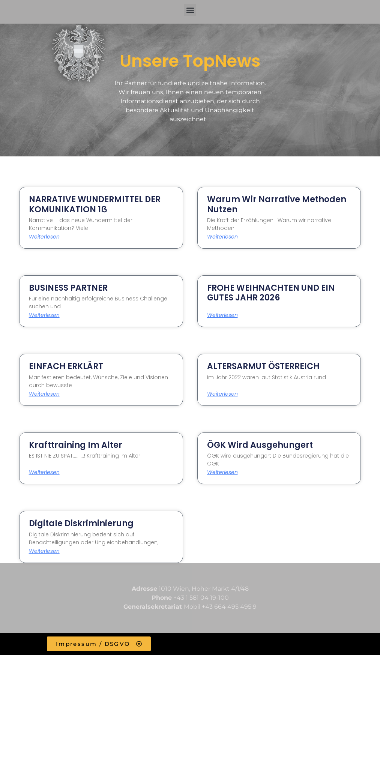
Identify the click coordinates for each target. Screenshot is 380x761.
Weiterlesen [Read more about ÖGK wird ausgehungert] (222, 472)
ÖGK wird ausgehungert (260, 445)
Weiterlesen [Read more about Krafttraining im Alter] (44, 472)
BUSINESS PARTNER (68, 288)
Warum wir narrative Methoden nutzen (276, 204)
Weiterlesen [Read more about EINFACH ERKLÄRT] (44, 393)
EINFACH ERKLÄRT (66, 366)
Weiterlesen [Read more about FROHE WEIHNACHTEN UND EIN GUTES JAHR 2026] (222, 315)
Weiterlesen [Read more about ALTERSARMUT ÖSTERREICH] (222, 393)
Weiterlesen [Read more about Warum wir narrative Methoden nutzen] (222, 236)
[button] (190, 10)
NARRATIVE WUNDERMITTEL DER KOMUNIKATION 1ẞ (95, 204)
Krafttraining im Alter (75, 445)
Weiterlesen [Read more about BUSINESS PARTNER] (44, 315)
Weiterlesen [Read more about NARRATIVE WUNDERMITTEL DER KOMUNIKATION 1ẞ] (44, 236)
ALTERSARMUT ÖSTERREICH (263, 366)
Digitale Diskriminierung (81, 523)
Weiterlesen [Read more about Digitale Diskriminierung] (44, 551)
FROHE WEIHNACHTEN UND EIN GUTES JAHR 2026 (271, 292)
